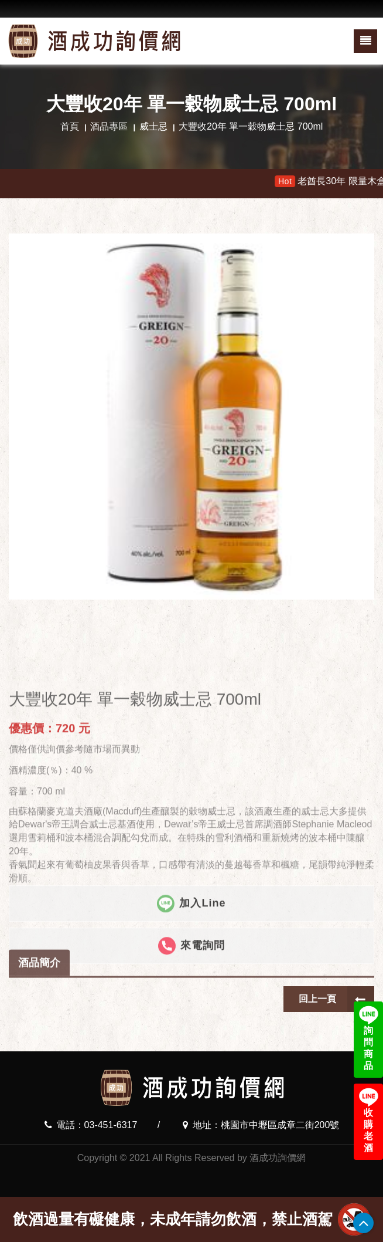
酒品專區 (109, 126)
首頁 (69, 126)
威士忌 (153, 126)
